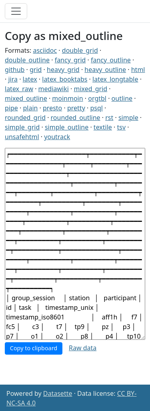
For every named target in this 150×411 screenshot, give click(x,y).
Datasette (57, 393)
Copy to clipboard (33, 348)
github (14, 69)
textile (103, 127)
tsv (121, 127)
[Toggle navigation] (16, 11)
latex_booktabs (64, 79)
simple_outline (66, 127)
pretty (76, 108)
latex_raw (19, 88)
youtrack (57, 136)
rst (109, 117)
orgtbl (97, 98)
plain (30, 108)
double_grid (80, 50)
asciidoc (45, 50)
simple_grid (22, 127)
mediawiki (53, 88)
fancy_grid (70, 60)
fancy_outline (111, 60)
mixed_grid (91, 88)
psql (96, 108)
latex (30, 79)
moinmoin (67, 98)
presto (52, 108)
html (138, 69)
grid (36, 69)
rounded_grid (25, 117)
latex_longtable (115, 79)
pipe (11, 108)
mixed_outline (26, 98)
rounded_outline (75, 117)
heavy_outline (105, 69)
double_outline (27, 60)
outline (122, 98)
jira (13, 79)
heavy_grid (63, 69)
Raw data (82, 347)
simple (128, 117)
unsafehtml (22, 136)
